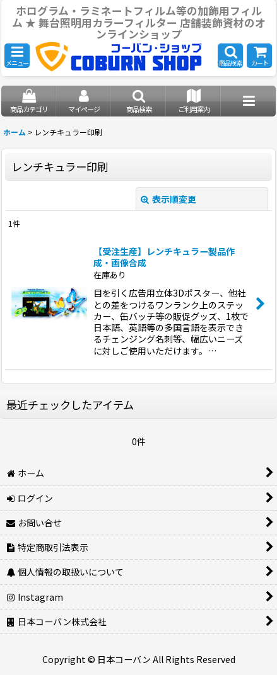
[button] (17, 55)
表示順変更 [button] (168, 199)
